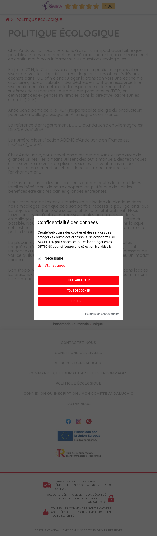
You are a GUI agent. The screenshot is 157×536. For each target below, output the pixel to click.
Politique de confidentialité (102, 314)
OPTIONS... (78, 301)
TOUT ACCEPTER (78, 280)
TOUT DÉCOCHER (78, 290)
